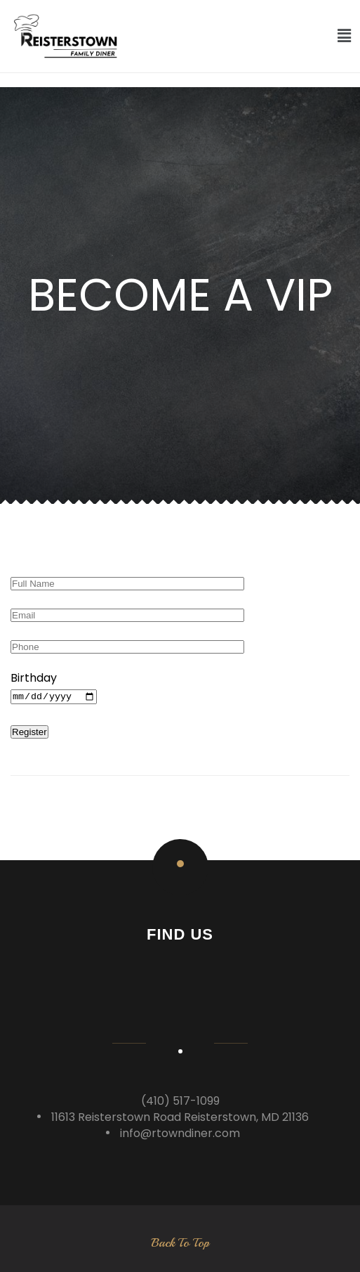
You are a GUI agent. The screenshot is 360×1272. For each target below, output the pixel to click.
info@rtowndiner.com (180, 1133)
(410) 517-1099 (180, 1101)
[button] (344, 35)
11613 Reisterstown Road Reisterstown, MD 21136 (180, 1117)
